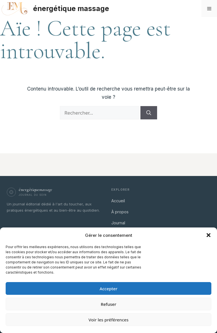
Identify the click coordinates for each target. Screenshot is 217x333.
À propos (120, 211)
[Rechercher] (148, 113)
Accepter (108, 288)
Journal (118, 222)
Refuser (108, 304)
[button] (208, 235)
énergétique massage (71, 8)
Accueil (118, 200)
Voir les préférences (108, 320)
